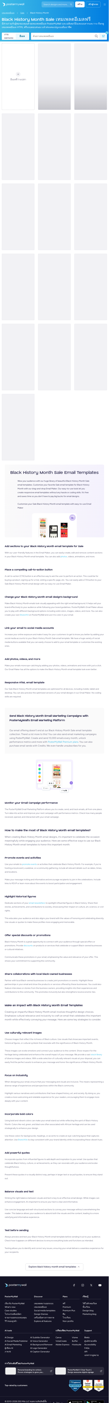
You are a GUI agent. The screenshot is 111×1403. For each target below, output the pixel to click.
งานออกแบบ (8, 36)
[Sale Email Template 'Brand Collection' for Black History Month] (18, 287)
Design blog (88, 1310)
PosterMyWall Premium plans (63, 741)
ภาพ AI (8, 1351)
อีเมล (22, 36)
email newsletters (37, 903)
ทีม (64, 1314)
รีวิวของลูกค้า (11, 1321)
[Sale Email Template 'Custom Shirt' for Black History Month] (18, 146)
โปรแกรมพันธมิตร (13, 1314)
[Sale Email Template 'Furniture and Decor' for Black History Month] (54, 146)
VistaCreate (61, 1341)
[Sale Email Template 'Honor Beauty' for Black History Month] (54, 287)
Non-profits (68, 1321)
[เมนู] (105, 4)
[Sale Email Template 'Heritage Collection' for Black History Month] (90, 217)
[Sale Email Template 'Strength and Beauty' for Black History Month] (90, 146)
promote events (29, 864)
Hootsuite (76, 1344)
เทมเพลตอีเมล (8, 13)
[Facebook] (74, 1285)
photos (64, 556)
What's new (10, 1307)
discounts (28, 945)
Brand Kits (23, 1139)
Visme (75, 1337)
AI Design (9, 1337)
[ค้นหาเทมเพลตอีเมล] (64, 36)
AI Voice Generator (39, 1341)
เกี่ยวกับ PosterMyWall (14, 1303)
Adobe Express (62, 1344)
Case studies (11, 1310)
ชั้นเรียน (86, 1307)
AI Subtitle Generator (40, 1337)
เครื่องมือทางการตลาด (44, 1317)
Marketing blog (89, 1314)
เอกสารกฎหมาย (91, 1355)
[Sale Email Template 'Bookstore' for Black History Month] (54, 217)
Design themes (41, 1314)
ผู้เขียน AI (9, 1348)
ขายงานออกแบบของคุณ (16, 1317)
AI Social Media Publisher (16, 1341)
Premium (67, 1307)
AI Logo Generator (38, 1348)
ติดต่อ (86, 1337)
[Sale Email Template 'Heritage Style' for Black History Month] (54, 357)
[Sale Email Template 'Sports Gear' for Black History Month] (18, 217)
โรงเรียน (67, 1317)
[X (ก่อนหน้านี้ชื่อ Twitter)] (91, 1285)
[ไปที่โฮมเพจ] (12, 4)
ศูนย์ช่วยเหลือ (90, 1341)
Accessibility (90, 1344)
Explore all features (43, 1321)
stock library (96, 1054)
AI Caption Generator (40, 1351)
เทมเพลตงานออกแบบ (43, 1303)
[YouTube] (100, 1285)
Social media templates (44, 1310)
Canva (58, 1337)
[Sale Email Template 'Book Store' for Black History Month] (54, 76)
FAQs (86, 1348)
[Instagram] (83, 1285)
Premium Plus (69, 1310)
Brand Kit (24, 615)
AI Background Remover (41, 1344)
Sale (22, 13)
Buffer (75, 1341)
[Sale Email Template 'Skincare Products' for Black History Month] (18, 427)
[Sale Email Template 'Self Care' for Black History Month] (90, 357)
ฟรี (64, 1303)
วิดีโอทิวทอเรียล (90, 1303)
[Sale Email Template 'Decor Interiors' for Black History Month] (18, 357)
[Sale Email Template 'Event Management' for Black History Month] (90, 76)
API (85, 1351)
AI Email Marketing (13, 1344)
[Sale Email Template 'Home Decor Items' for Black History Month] (90, 287)
